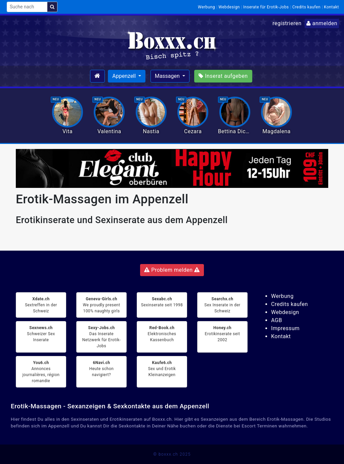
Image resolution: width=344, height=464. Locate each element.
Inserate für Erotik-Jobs (266, 7)
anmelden (321, 23)
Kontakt (331, 7)
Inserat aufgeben (223, 76)
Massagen (168, 76)
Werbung (206, 7)
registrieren (286, 23)
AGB (276, 320)
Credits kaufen (306, 7)
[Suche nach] (27, 7)
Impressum (285, 328)
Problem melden (172, 270)
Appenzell (124, 76)
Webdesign (229, 7)
